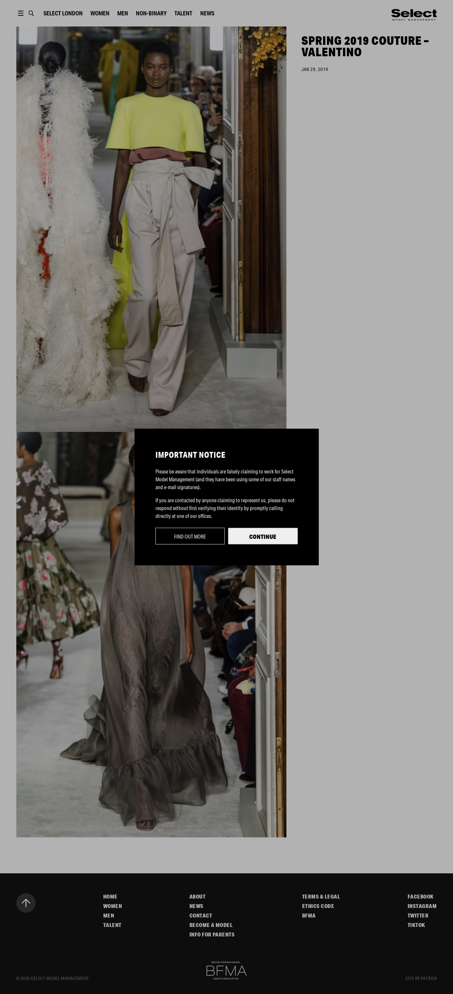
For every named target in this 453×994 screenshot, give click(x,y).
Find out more (190, 536)
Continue (262, 536)
